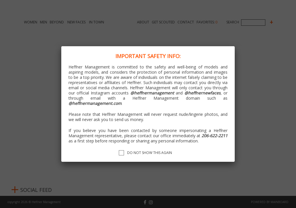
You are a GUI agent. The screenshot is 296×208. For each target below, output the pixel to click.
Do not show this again (149, 152)
